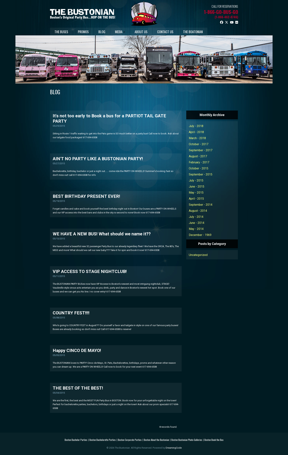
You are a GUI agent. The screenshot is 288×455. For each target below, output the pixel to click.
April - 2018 (196, 132)
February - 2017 (199, 162)
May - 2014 (196, 228)
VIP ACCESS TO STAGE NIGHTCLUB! (90, 271)
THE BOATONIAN (206, 31)
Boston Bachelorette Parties (102, 439)
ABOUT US (150, 31)
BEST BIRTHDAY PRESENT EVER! (86, 196)
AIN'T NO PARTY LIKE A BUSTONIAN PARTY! (98, 158)
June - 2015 (196, 186)
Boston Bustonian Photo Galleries (186, 439)
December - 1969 (200, 234)
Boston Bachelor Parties (76, 439)
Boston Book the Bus (214, 439)
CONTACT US (176, 31)
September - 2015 (200, 174)
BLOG (107, 31)
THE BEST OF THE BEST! (78, 387)
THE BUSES (62, 31)
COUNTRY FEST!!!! (71, 312)
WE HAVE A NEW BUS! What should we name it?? (102, 233)
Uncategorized (198, 254)
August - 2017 (198, 156)
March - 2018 (197, 138)
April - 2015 (196, 198)
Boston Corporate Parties (130, 439)
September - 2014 (200, 204)
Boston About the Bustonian (156, 439)
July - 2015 (196, 180)
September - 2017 (200, 150)
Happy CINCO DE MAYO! (77, 350)
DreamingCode (174, 447)
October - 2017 (198, 144)
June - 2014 (196, 222)
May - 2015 (196, 192)
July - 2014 (196, 216)
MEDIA (127, 31)
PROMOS (86, 31)
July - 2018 (196, 126)
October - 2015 (198, 168)
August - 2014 (198, 210)
